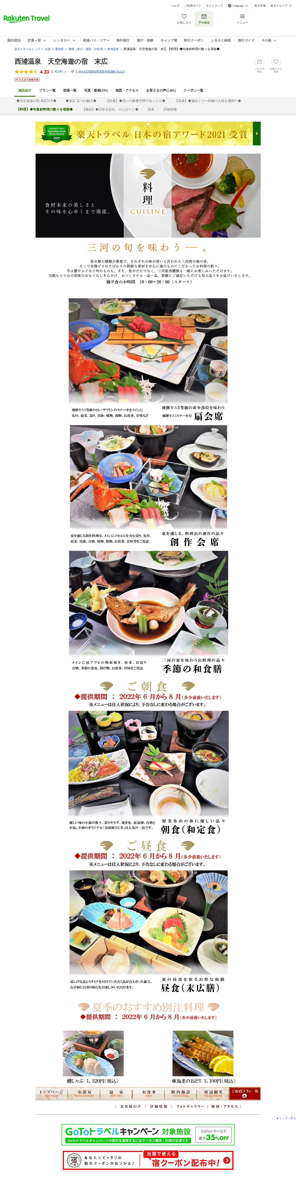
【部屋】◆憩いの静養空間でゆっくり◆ (135, 101)
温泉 (151, 109)
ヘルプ (175, 5)
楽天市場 (260, 5)
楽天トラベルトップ (27, 49)
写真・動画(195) (96, 90)
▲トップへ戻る (286, 1118)
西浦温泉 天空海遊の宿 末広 (61, 61)
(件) (59, 71)
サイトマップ (214, 5)
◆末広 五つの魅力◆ (81, 101)
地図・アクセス (127, 90)
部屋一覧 (70, 90)
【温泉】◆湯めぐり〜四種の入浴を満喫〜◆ (208, 101)
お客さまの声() (161, 90)
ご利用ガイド (192, 5)
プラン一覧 (47, 90)
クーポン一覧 (193, 90)
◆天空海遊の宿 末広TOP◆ (36, 101)
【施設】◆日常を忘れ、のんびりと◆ (110, 109)
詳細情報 (170, 109)
